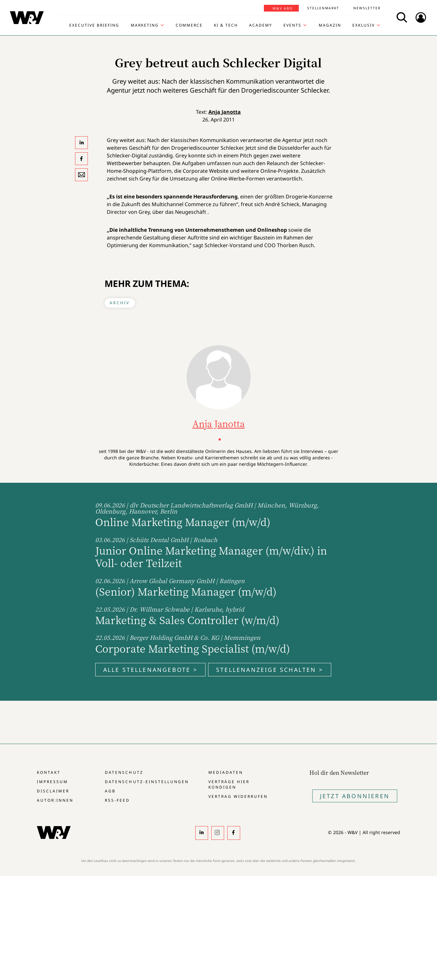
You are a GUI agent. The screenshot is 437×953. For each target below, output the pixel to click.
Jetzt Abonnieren (355, 796)
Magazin (330, 25)
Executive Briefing (94, 25)
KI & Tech (226, 25)
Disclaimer (53, 791)
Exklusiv (363, 25)
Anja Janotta (224, 111)
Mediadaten (225, 772)
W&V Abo (283, 8)
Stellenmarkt (323, 8)
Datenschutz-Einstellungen (147, 781)
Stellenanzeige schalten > (269, 669)
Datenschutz (124, 772)
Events (292, 25)
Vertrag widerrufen (238, 796)
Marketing (145, 25)
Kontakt (49, 772)
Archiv (120, 302)
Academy (260, 25)
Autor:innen (55, 800)
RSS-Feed (117, 800)
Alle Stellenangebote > (150, 669)
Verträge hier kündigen (228, 784)
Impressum (52, 781)
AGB (110, 791)
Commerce (189, 25)
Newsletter (367, 8)
